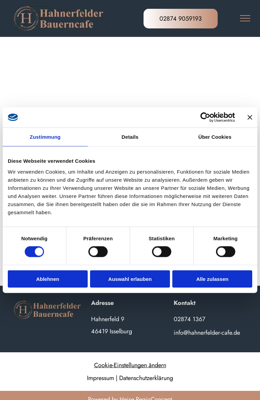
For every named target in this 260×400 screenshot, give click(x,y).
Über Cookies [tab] (215, 137)
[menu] (245, 18)
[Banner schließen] (249, 117)
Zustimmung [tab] (45, 137)
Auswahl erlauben (130, 279)
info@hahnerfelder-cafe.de (207, 332)
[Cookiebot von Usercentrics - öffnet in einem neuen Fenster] (205, 117)
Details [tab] (130, 137)
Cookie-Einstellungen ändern (130, 365)
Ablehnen (47, 279)
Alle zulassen (212, 279)
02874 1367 (189, 319)
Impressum (100, 378)
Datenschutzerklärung (146, 378)
